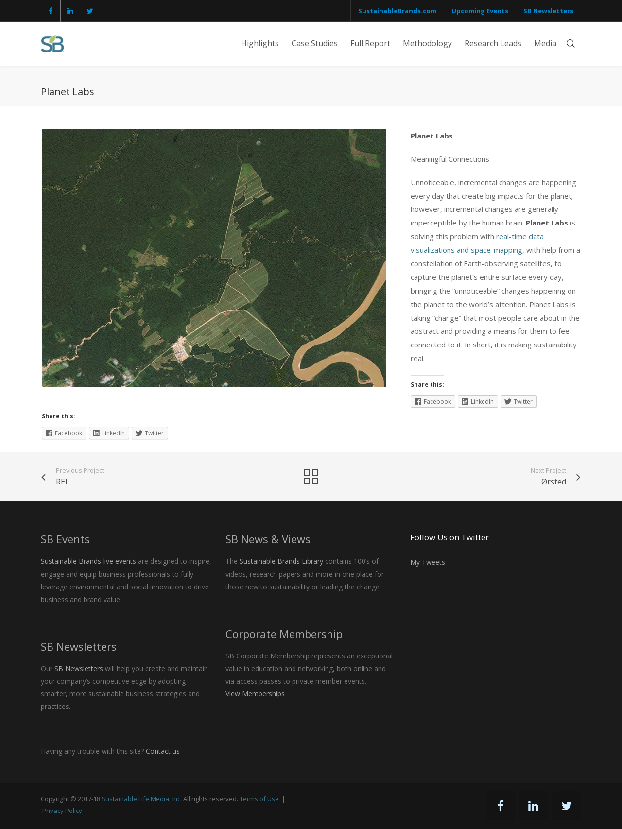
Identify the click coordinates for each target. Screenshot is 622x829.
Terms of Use (259, 798)
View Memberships (255, 693)
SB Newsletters (548, 10)
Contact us (163, 751)
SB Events (65, 539)
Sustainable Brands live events (88, 561)
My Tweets (427, 562)
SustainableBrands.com (397, 10)
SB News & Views (268, 539)
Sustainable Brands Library (281, 561)
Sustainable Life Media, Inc (141, 798)
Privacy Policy (62, 810)
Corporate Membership (284, 633)
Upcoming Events (479, 10)
